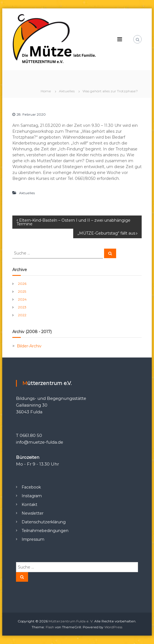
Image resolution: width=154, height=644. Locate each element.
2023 (22, 307)
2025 (22, 291)
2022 (22, 315)
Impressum (33, 539)
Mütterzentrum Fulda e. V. (71, 621)
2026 (22, 283)
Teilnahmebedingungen (45, 530)
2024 (22, 299)
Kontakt (29, 504)
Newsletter (32, 513)
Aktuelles (67, 91)
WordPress (113, 627)
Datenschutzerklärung (44, 521)
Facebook (31, 487)
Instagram (32, 495)
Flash (50, 627)
